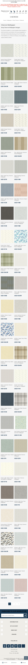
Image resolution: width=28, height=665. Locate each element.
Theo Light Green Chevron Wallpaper (20, 83)
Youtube (12, 646)
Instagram (4, 646)
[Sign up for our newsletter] (12, 615)
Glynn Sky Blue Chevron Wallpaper (6, 595)
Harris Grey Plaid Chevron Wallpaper (20, 409)
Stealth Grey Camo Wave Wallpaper (7, 548)
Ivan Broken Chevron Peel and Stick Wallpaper (20, 432)
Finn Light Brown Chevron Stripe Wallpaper (20, 153)
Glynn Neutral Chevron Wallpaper (19, 455)
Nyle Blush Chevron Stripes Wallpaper (20, 199)
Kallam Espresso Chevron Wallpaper (7, 223)
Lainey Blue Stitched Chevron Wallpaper (19, 223)
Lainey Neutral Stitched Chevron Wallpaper (19, 316)
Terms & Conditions (11, 659)
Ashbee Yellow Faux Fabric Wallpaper (7, 362)
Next (18, 604)
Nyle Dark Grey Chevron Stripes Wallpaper (6, 292)
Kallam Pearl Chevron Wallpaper (19, 269)
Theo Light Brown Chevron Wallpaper (7, 571)
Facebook (8, 646)
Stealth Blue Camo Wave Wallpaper (7, 339)
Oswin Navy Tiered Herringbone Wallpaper (19, 60)
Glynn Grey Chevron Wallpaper (5, 432)
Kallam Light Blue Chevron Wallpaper (7, 199)
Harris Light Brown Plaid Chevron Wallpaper (20, 362)
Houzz (19, 646)
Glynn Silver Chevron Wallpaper (19, 478)
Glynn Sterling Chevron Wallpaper (19, 176)
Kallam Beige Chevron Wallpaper (6, 130)
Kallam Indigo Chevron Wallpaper (6, 409)
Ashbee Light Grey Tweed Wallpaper (7, 106)
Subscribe (25, 615)
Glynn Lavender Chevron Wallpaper (6, 385)
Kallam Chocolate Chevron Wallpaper (7, 502)
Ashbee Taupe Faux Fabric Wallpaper (20, 339)
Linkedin (23, 646)
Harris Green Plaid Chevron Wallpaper (7, 269)
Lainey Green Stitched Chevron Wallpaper (6, 60)
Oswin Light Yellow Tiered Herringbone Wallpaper (7, 478)
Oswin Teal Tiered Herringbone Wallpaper (19, 385)
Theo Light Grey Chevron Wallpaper (20, 292)
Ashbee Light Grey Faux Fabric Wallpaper (20, 548)
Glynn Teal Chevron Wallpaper (19, 106)
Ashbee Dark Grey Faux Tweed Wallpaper (19, 502)
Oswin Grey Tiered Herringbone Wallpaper (6, 246)
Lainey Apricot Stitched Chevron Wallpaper (6, 525)
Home (4, 20)
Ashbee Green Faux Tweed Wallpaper (7, 455)
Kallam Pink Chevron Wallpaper (19, 595)
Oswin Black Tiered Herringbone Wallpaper (19, 130)
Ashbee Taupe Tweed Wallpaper (19, 571)
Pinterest (16, 646)
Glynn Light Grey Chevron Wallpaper (7, 176)
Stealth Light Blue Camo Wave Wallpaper (20, 246)
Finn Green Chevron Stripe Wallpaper (7, 83)
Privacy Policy (21, 659)
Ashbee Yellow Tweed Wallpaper (6, 316)
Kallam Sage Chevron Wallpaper (6, 153)
